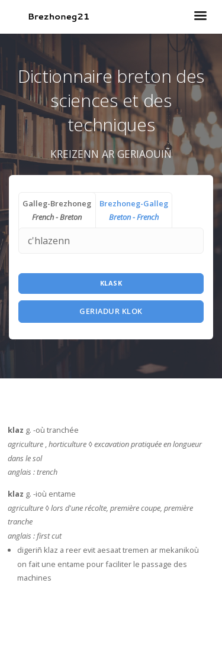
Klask (111, 282)
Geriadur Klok (111, 311)
